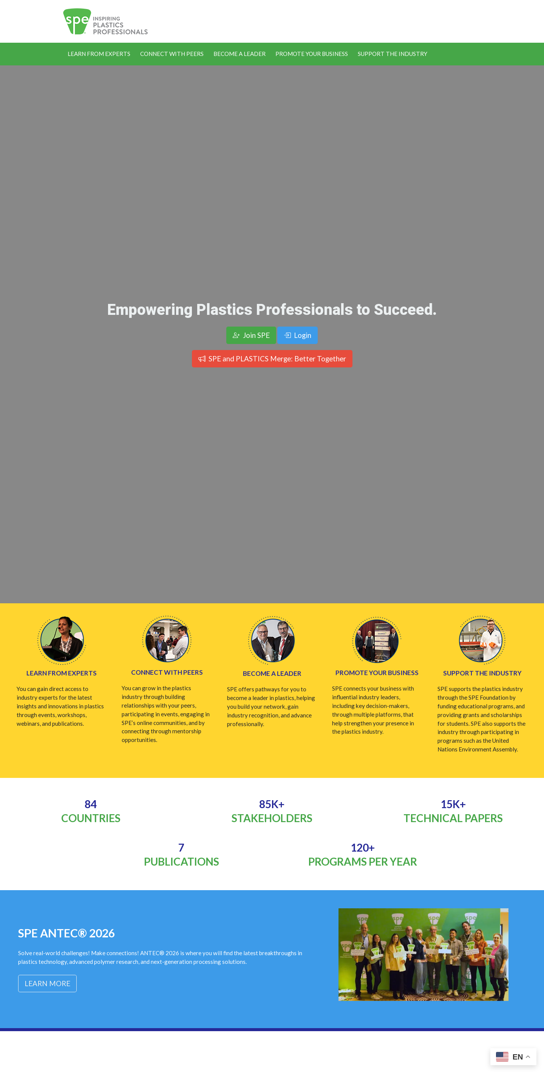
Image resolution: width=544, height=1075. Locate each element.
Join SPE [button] (251, 335)
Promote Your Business (311, 53)
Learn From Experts (99, 53)
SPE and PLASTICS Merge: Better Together (272, 358)
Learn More (47, 983)
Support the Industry (392, 53)
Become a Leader (239, 53)
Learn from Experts (61, 673)
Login (297, 335)
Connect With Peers (172, 53)
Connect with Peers (167, 672)
